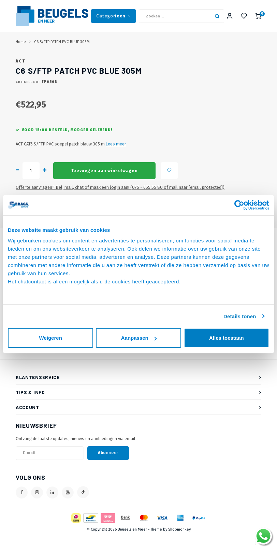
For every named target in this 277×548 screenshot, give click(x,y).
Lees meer (116, 156)
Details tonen (239, 316)
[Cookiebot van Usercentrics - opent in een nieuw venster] (239, 205)
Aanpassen (139, 338)
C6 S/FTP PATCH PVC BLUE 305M (62, 43)
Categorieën (113, 16)
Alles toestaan (226, 338)
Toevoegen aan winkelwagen (104, 182)
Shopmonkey (179, 541)
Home (21, 43)
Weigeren (50, 338)
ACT (20, 73)
